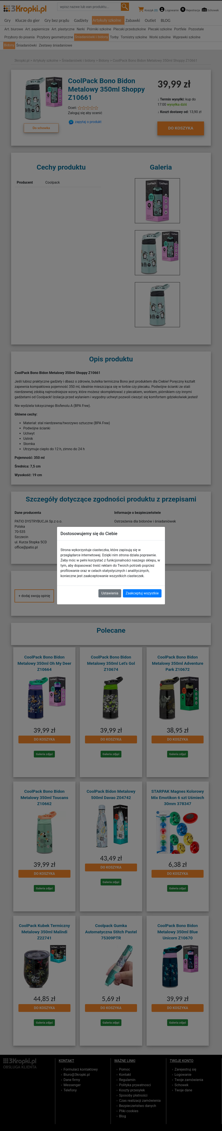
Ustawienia (109, 593)
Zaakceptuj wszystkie (142, 593)
